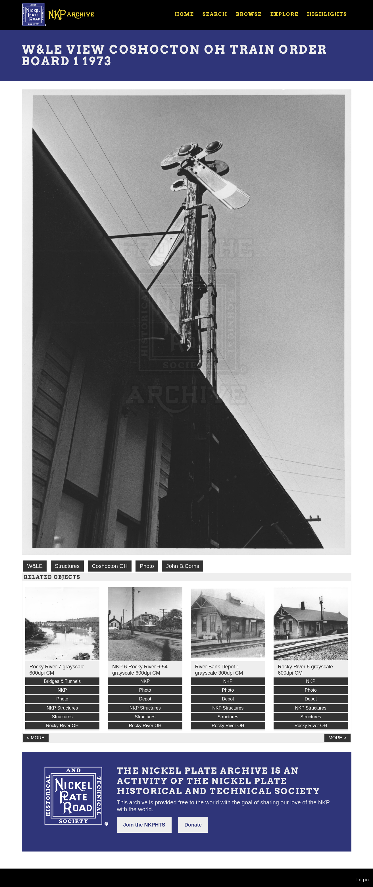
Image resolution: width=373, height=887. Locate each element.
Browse (249, 14)
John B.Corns (182, 566)
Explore (284, 14)
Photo (147, 566)
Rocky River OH (62, 725)
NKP (62, 690)
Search (215, 14)
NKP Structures (62, 708)
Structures (67, 566)
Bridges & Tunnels (62, 681)
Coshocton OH (110, 566)
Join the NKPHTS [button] (144, 825)
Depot (145, 698)
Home (184, 14)
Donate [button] (193, 825)
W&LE (35, 566)
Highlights (327, 14)
